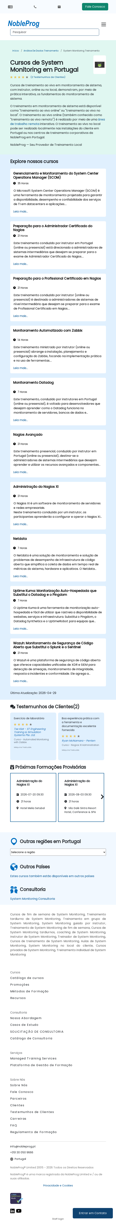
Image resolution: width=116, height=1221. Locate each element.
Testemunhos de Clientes (32, 1112)
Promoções (20, 984)
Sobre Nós (19, 1085)
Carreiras (18, 1119)
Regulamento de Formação (33, 1132)
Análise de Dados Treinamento (41, 50)
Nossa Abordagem (26, 1018)
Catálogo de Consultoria (31, 1038)
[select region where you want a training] (58, 852)
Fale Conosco (95, 6)
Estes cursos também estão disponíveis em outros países (52, 876)
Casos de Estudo (24, 1025)
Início (15, 50)
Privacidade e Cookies (58, 1185)
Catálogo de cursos (27, 978)
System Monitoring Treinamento (81, 50)
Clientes (17, 1105)
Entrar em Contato (93, 1213)
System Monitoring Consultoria (32, 899)
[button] (101, 797)
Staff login (58, 1218)
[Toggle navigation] (103, 24)
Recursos (18, 998)
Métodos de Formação (29, 991)
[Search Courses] (54, 32)
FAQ (13, 1125)
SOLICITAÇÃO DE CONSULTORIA (37, 1032)
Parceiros (18, 1098)
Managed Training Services (33, 1058)
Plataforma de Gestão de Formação (41, 1065)
